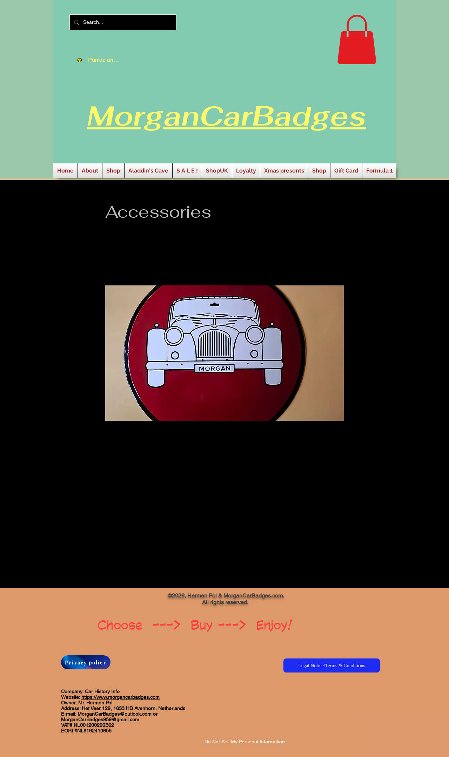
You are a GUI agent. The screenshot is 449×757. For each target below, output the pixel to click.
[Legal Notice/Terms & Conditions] (331, 665)
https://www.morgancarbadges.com (120, 697)
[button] (356, 39)
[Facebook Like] (96, 598)
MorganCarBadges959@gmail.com (100, 719)
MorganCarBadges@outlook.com (115, 714)
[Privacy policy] (85, 662)
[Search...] (122, 22)
